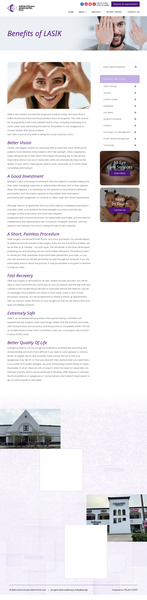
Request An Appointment (125, 4)
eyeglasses (109, 106)
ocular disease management (118, 140)
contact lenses (111, 99)
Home (71, 12)
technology (109, 147)
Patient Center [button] (114, 12)
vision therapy (110, 86)
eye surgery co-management (118, 133)
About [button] (82, 12)
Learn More (119, 175)
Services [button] (96, 12)
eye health (108, 113)
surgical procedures (113, 120)
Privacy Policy (78, 591)
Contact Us (134, 12)
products (107, 126)
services (107, 93)
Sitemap (92, 591)
